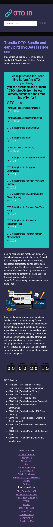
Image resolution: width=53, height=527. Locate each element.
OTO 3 (13, 161)
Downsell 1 (15, 151)
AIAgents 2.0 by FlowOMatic (26, 477)
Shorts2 (26, 481)
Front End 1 (15, 111)
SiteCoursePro (27, 521)
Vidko (26, 464)
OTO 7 (13, 214)
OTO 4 (13, 174)
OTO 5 (13, 187)
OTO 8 (13, 227)
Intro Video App (26, 508)
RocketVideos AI (26, 454)
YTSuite (26, 504)
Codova (26, 484)
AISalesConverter (26, 467)
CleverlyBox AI (27, 471)
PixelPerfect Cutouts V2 (26, 498)
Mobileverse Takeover (26, 494)
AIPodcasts (26, 461)
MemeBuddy (26, 511)
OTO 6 (13, 200)
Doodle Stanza (27, 514)
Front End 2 (15, 121)
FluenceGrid (26, 457)
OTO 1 (13, 131)
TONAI (26, 501)
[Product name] (20, 23)
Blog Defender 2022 (26, 491)
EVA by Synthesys (26, 474)
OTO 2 (13, 141)
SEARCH (43, 23)
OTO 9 (13, 240)
